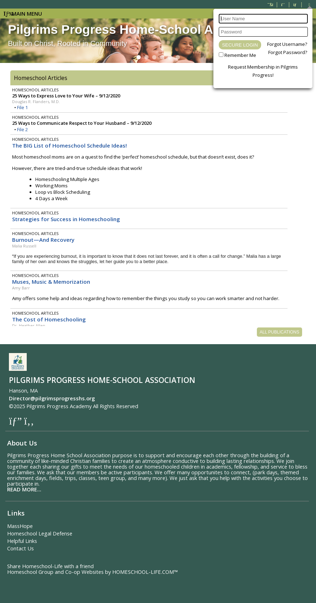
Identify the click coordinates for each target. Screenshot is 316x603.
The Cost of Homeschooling (49, 319)
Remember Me (240, 55)
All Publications (279, 332)
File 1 (22, 107)
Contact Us (20, 548)
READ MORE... (24, 489)
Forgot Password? (287, 52)
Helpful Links (22, 540)
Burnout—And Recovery (43, 239)
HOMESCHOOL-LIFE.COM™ (145, 571)
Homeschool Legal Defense (39, 533)
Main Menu (23, 13)
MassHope (20, 525)
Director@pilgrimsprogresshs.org (52, 398)
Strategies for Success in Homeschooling (66, 219)
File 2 (22, 129)
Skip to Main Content (170, 406)
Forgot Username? (287, 44)
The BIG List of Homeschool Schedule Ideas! (69, 145)
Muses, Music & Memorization (51, 281)
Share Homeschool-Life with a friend (50, 566)
